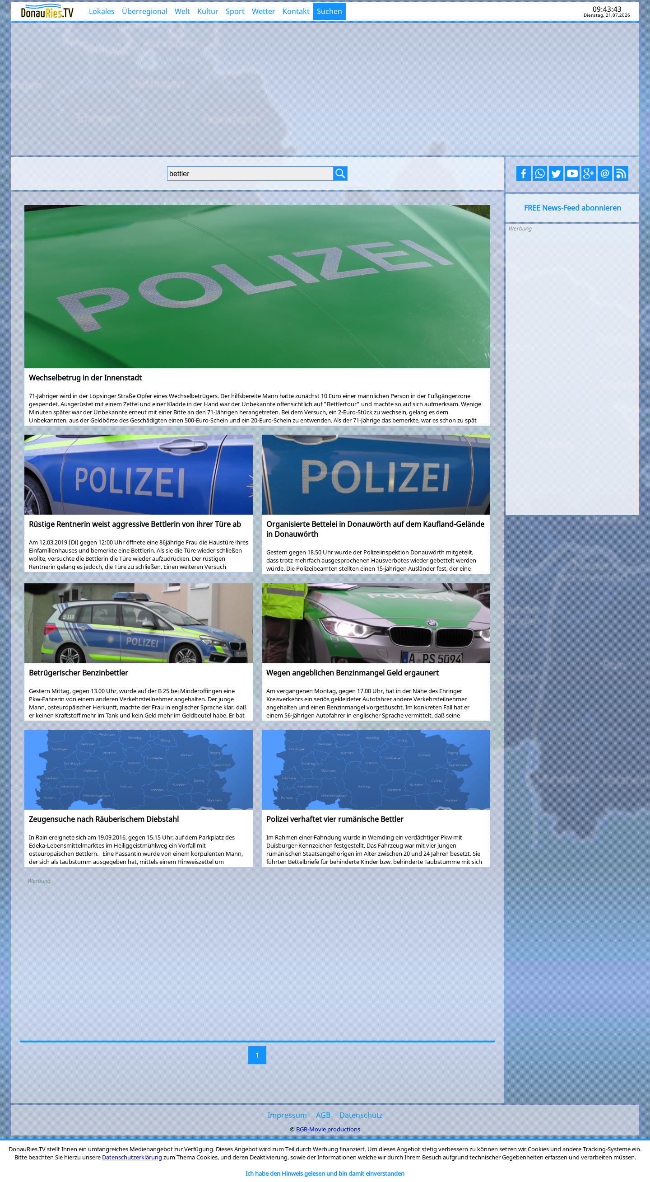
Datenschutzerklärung (132, 1157)
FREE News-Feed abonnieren (572, 208)
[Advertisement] (325, 88)
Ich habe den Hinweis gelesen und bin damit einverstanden (325, 1173)
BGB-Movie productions (328, 1129)
